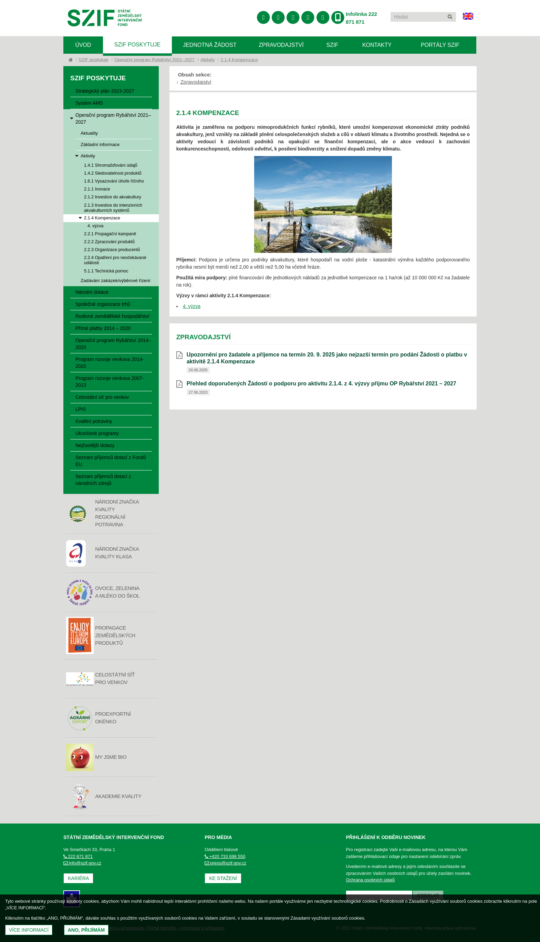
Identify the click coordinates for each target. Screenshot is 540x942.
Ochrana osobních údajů (370, 879)
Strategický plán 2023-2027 (104, 91)
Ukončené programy (97, 433)
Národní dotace (91, 292)
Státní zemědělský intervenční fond (105, 19)
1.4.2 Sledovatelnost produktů (113, 173)
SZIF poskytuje (137, 45)
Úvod (83, 45)
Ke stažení (223, 878)
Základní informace (100, 144)
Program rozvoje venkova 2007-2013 (109, 381)
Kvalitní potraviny (93, 421)
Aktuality (89, 133)
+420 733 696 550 (225, 856)
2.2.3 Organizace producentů (112, 249)
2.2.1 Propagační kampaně (110, 233)
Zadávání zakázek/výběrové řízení (115, 280)
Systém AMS (89, 103)
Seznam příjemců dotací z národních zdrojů (103, 480)
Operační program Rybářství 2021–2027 (154, 59)
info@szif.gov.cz (82, 863)
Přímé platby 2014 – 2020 (103, 328)
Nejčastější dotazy (95, 445)
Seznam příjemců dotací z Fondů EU (110, 461)
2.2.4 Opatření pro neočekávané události (115, 260)
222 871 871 (78, 856)
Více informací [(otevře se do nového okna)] (29, 930)
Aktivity (207, 59)
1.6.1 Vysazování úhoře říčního (114, 181)
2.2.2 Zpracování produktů (109, 241)
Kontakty (377, 45)
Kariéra (78, 878)
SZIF (332, 45)
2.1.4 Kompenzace (239, 59)
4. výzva (95, 226)
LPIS (80, 409)
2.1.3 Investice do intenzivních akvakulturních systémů (113, 208)
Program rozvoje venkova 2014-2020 (109, 362)
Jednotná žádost (210, 45)
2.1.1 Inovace (97, 189)
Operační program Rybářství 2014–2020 (113, 344)
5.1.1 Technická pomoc (106, 271)
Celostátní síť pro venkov (102, 397)
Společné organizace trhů (102, 304)
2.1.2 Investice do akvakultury (112, 197)
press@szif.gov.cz (225, 863)
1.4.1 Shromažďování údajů (110, 165)
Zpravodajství (281, 45)
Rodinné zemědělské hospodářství (112, 316)
